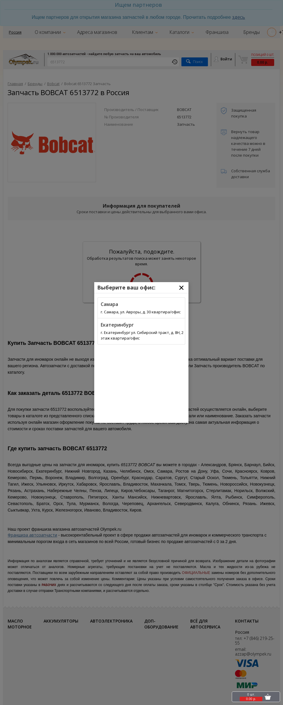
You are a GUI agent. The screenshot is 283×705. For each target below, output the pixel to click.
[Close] (181, 288)
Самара (109, 304)
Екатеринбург (117, 325)
